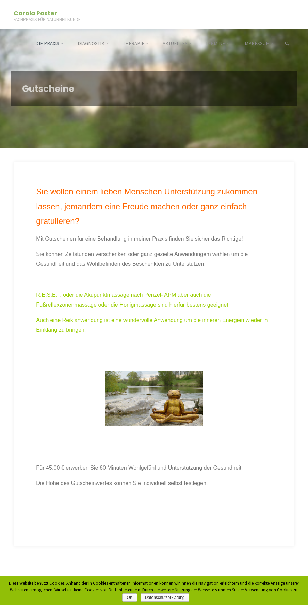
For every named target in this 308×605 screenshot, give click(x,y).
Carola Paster (35, 13)
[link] (287, 44)
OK (129, 597)
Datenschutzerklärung (165, 597)
